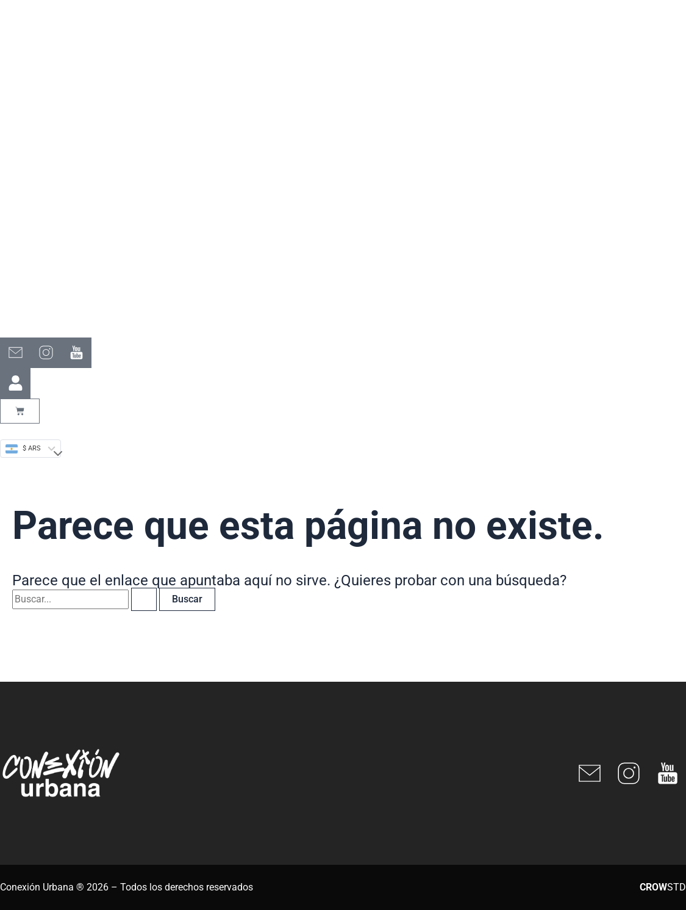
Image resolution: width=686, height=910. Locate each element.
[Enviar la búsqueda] (144, 599)
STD (663, 887)
